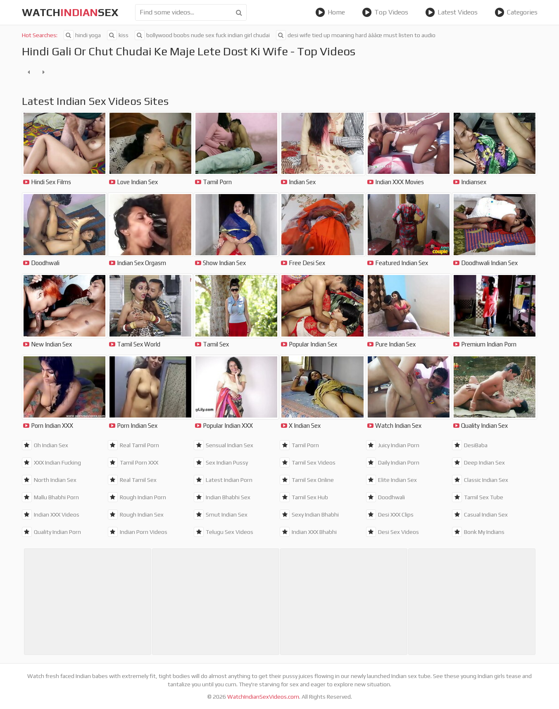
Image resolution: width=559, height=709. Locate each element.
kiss (117, 35)
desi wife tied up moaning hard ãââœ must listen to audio (355, 35)
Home (330, 12)
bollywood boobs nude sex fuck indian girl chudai (202, 35)
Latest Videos (451, 12)
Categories (516, 12)
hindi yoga (82, 35)
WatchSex (70, 12)
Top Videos (385, 12)
